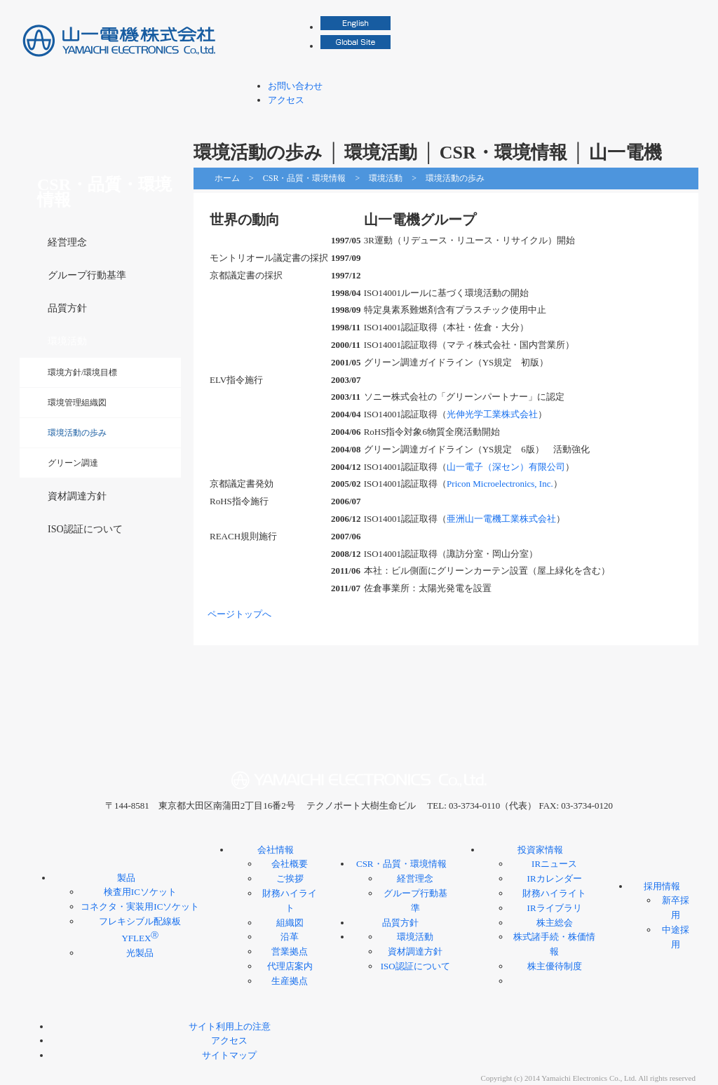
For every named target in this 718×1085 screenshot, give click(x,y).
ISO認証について (85, 529)
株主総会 (554, 922)
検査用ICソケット (140, 892)
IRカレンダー (554, 878)
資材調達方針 (77, 496)
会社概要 (289, 863)
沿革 (289, 936)
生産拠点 (289, 981)
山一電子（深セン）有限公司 (506, 466)
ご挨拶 (290, 878)
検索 (689, 14)
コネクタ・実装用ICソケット (140, 906)
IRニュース (554, 863)
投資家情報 (558, 118)
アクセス (286, 100)
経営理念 (67, 242)
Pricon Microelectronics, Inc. (500, 483)
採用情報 (650, 118)
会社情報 (356, 118)
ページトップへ (239, 614)
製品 (265, 118)
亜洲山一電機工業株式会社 (501, 518)
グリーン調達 (73, 463)
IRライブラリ (554, 908)
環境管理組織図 (77, 402)
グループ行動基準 (87, 275)
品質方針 (67, 308)
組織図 (290, 922)
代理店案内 (290, 966)
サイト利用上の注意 (230, 1026)
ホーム (227, 178)
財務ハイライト (554, 893)
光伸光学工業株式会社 (492, 414)
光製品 (140, 953)
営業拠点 (289, 951)
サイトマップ (229, 1055)
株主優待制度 (554, 966)
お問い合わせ (295, 86)
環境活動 (385, 178)
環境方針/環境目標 (82, 372)
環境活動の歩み (77, 433)
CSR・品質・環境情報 (457, 118)
